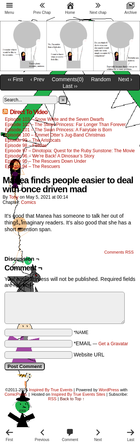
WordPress (109, 390)
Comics (28, 202)
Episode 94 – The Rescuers (32, 166)
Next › (125, 79)
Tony (13, 197)
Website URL (89, 355)
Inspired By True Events (51, 390)
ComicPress (15, 394)
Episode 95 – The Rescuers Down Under (45, 161)
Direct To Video (28, 112)
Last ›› (70, 86)
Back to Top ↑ (72, 398)
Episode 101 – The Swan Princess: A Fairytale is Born (58, 129)
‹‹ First (15, 79)
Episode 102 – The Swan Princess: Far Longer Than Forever (65, 124)
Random (101, 79)
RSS (52, 398)
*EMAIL (101, 343)
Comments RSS (119, 252)
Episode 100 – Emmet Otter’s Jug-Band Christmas (55, 135)
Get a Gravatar (113, 343)
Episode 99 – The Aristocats (32, 140)
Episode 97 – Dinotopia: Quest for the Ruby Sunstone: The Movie (70, 150)
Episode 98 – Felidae (26, 145)
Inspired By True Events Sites (78, 394)
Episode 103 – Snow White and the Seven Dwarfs (54, 119)
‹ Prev (37, 79)
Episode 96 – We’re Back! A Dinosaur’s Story (49, 156)
